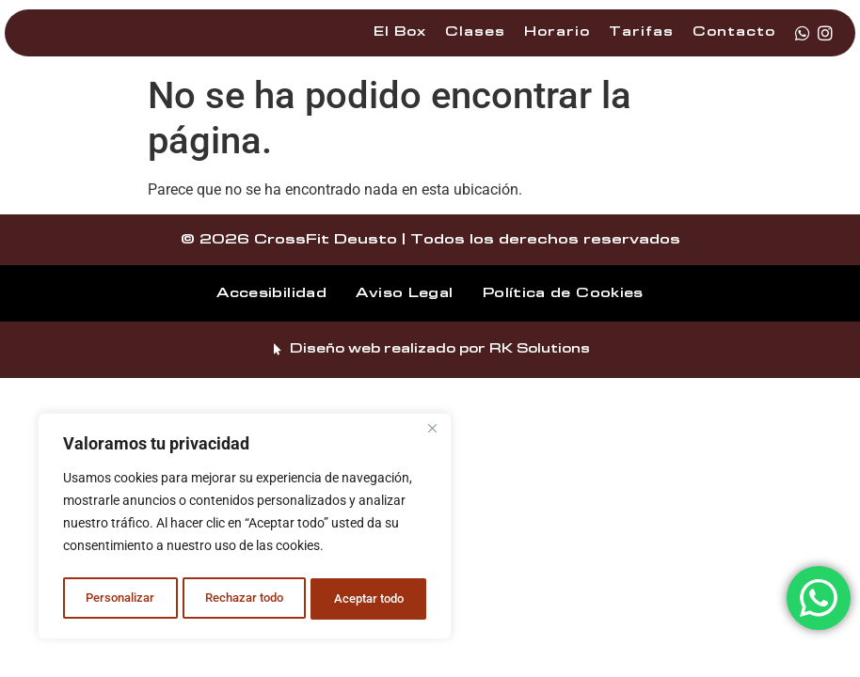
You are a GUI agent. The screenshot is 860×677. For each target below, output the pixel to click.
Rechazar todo (243, 598)
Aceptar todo (369, 598)
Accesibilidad (257, 314)
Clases (475, 43)
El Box (400, 43)
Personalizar (119, 598)
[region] (245, 529)
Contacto (734, 43)
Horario (557, 43)
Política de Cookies (577, 314)
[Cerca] (432, 435)
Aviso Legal (404, 314)
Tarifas (641, 43)
